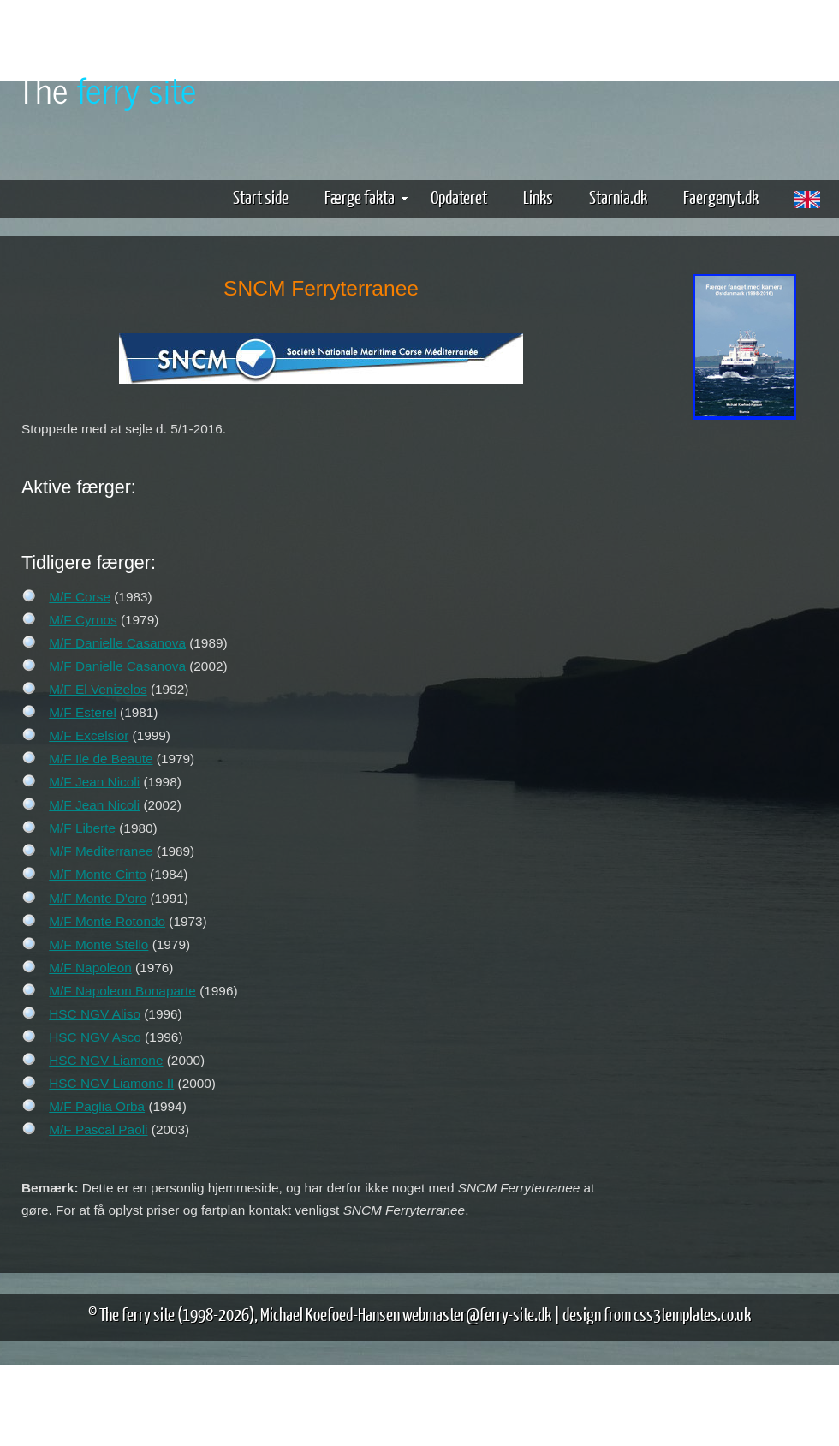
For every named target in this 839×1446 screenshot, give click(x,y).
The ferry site (137, 1313)
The (107, 88)
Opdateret (459, 196)
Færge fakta (366, 196)
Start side (261, 196)
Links (538, 196)
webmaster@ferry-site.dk (476, 1313)
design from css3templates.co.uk (656, 1313)
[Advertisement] (744, 488)
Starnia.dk (618, 196)
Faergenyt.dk (721, 196)
